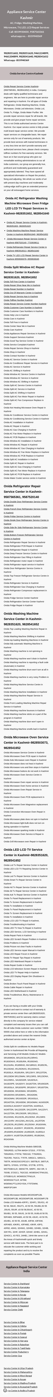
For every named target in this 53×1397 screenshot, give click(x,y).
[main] (26, 23)
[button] (5, 1391)
